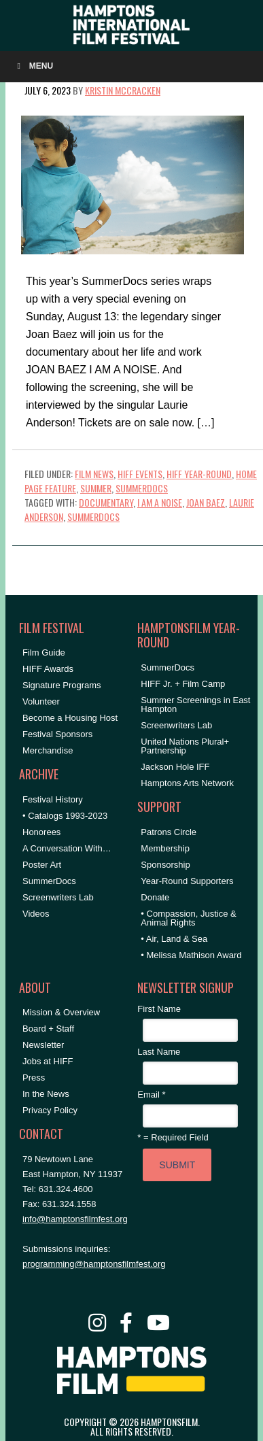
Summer (95, 488)
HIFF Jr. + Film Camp (183, 684)
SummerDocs (142, 488)
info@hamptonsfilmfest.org (75, 1219)
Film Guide (43, 652)
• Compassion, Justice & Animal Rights (188, 918)
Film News (94, 474)
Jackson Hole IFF (175, 767)
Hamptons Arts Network (187, 783)
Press (33, 1077)
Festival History (52, 799)
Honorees (41, 832)
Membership (165, 848)
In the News (45, 1094)
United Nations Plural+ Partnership (185, 746)
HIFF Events (140, 474)
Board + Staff (48, 1028)
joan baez (205, 502)
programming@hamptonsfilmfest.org (93, 1264)
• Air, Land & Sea (174, 939)
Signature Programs (61, 685)
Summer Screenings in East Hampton (195, 704)
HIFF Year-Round (199, 474)
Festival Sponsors (57, 734)
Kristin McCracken (122, 90)
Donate (155, 897)
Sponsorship (165, 865)
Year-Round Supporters (187, 881)
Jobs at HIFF (47, 1061)
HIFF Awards (47, 669)
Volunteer (41, 701)
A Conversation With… (66, 848)
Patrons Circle (168, 832)
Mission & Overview (61, 1012)
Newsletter (43, 1045)
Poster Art (41, 865)
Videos (36, 914)
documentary (106, 502)
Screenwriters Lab (58, 897)
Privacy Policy (49, 1110)
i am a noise (159, 502)
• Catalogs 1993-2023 (64, 816)
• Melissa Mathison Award (191, 955)
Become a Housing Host (70, 718)
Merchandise (47, 750)
